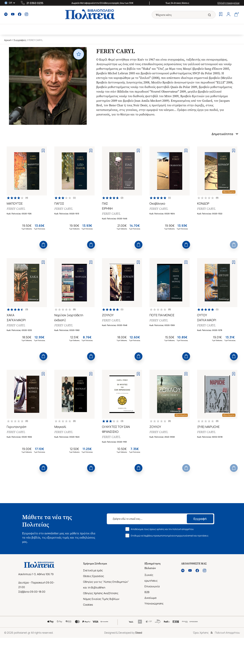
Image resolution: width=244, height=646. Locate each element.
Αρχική (7, 40)
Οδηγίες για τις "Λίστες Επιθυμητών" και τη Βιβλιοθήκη (106, 584)
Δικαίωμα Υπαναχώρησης (154, 600)
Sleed (138, 632)
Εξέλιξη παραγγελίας (229, 3)
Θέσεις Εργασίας (93, 576)
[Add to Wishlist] (43, 150)
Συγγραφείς (20, 40)
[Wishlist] (221, 14)
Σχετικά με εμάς (93, 570)
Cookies (88, 604)
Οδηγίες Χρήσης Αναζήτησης (100, 593)
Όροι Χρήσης (201, 632)
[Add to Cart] (43, 245)
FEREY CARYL (16, 209)
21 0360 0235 (34, 3)
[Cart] (236, 14)
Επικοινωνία (152, 586)
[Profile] (228, 14)
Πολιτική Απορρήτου (227, 632)
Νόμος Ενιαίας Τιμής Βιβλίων (101, 599)
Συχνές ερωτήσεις (151, 577)
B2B (146, 592)
